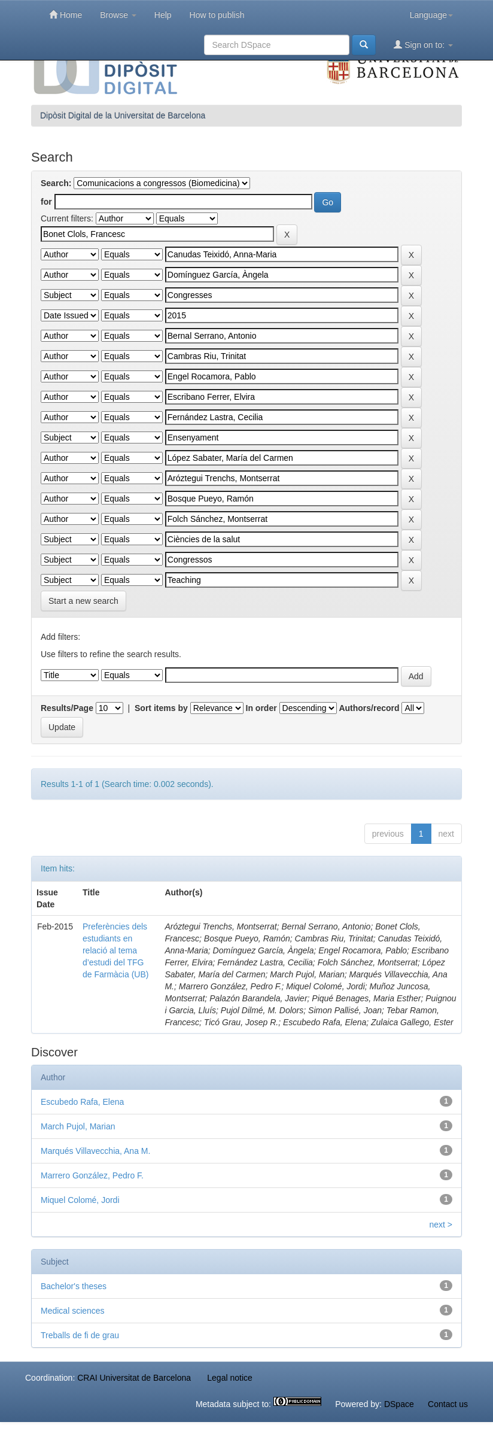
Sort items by (161, 708)
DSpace (399, 1404)
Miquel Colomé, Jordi (80, 1200)
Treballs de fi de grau (80, 1335)
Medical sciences (73, 1310)
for (46, 201)
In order (261, 708)
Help (163, 15)
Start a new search (83, 601)
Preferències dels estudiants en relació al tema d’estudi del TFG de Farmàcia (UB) (115, 950)
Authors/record (369, 708)
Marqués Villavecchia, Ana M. (95, 1151)
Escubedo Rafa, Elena (82, 1102)
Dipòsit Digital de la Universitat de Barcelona (122, 115)
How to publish (217, 15)
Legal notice (229, 1378)
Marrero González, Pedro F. (92, 1175)
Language (431, 15)
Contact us (448, 1404)
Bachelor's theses (73, 1286)
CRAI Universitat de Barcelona (134, 1378)
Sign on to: (423, 45)
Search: (56, 183)
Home (65, 15)
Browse (118, 15)
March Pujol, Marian (78, 1126)
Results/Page (67, 708)
